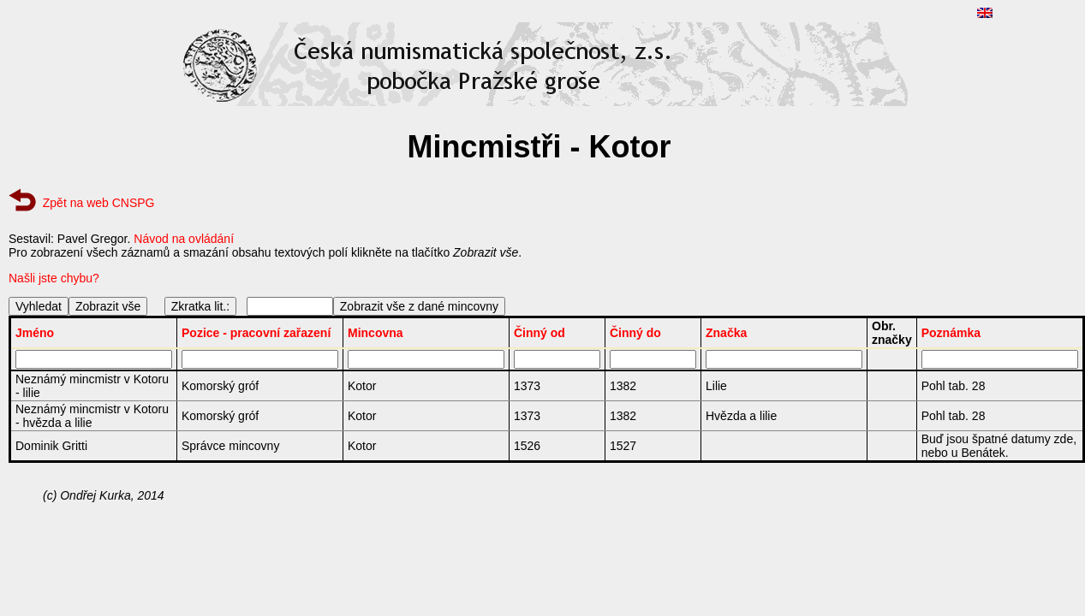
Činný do (635, 333)
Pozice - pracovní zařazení (256, 333)
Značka (726, 333)
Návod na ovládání (184, 239)
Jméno (34, 333)
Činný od (539, 333)
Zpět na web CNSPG (99, 203)
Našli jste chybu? (54, 278)
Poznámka (951, 333)
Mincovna (375, 333)
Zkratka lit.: (200, 306)
